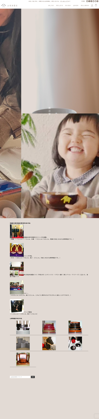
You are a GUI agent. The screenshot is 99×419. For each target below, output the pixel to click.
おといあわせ (85, 5)
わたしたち (59, 5)
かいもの (68, 5)
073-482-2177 (64, 1)
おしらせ (51, 5)
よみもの (75, 5)
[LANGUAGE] (83, 1)
